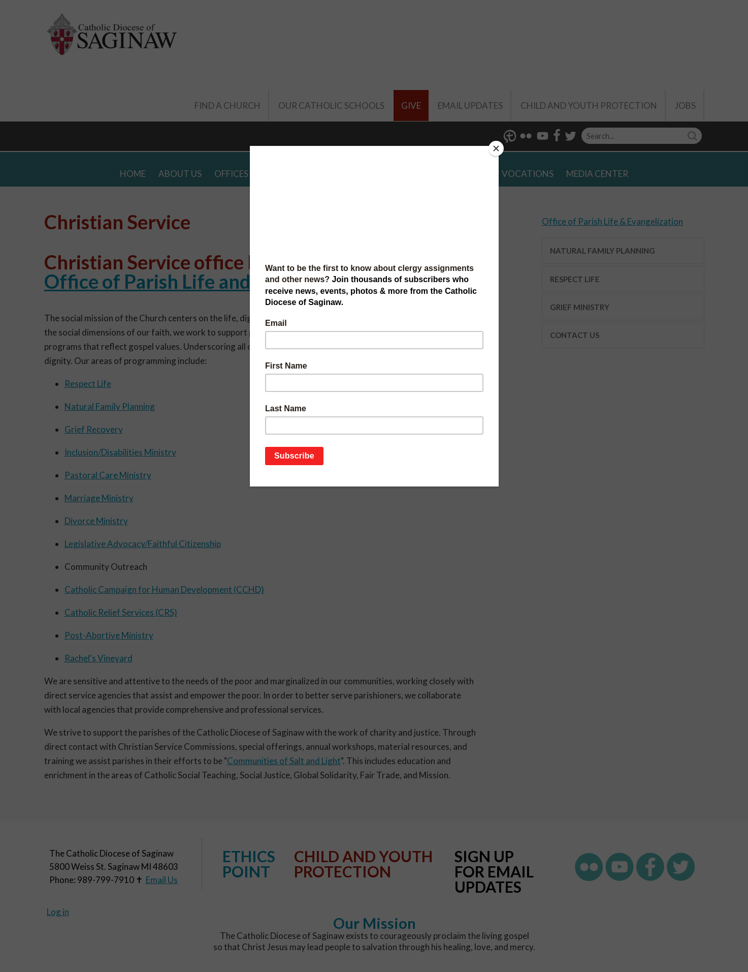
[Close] (496, 148)
